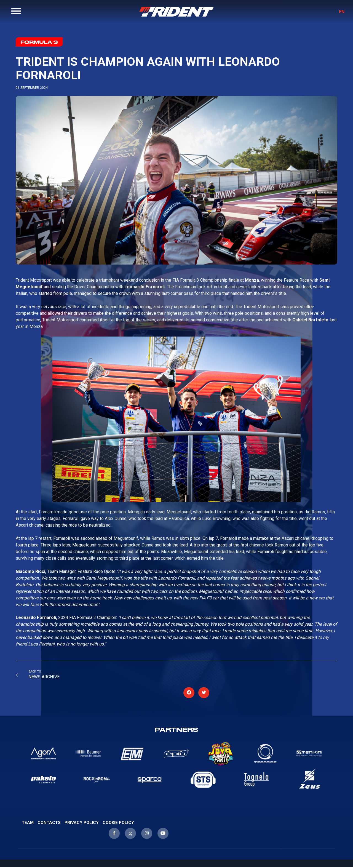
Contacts (49, 813)
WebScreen (338, 848)
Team (28, 813)
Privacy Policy (82, 813)
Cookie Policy (118, 813)
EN (337, 15)
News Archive (48, 678)
